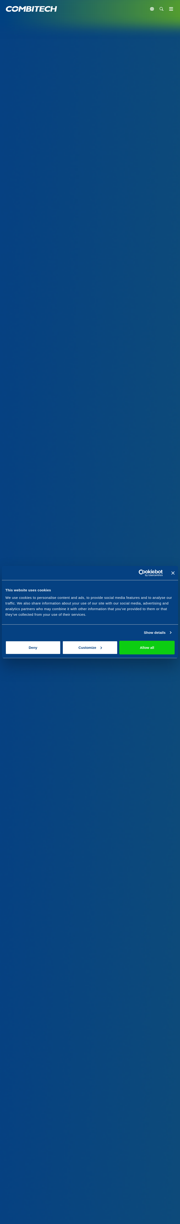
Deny (33, 647)
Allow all (147, 647)
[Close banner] (173, 573)
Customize (90, 647)
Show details (155, 633)
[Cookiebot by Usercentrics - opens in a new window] (142, 573)
